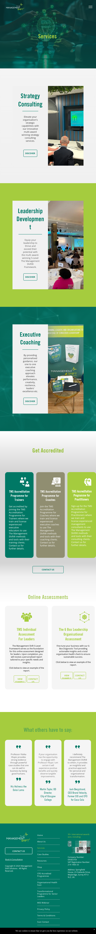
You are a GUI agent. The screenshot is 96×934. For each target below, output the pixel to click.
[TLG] (73, 850)
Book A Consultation (14, 859)
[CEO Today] (88, 850)
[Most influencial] (88, 844)
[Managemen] (70, 850)
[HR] (77, 850)
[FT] (85, 844)
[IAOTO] (85, 850)
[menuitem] (48, 835)
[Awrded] (81, 850)
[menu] (90, 7)
